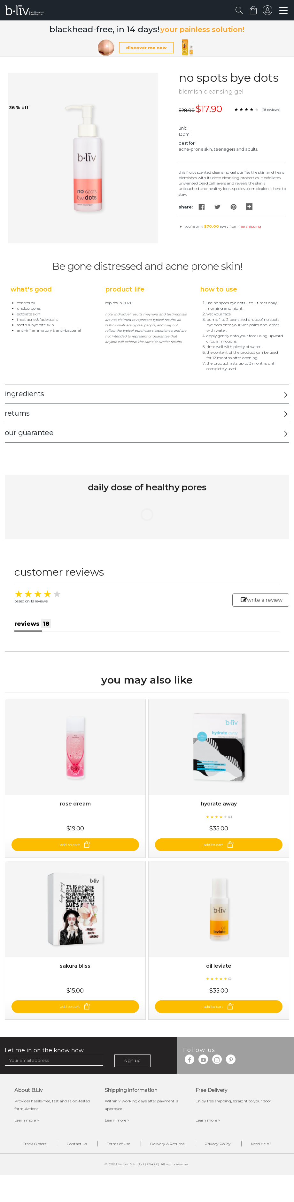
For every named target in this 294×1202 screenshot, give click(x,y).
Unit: (183, 128)
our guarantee (29, 432)
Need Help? (261, 1143)
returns (17, 413)
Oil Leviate (218, 966)
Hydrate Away (219, 804)
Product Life (124, 289)
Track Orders (34, 1143)
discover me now (146, 47)
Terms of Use (118, 1143)
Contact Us (76, 1143)
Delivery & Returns (167, 1143)
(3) (230, 979)
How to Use (218, 289)
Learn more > (26, 1120)
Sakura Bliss (75, 966)
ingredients (24, 393)
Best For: (187, 143)
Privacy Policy (218, 1143)
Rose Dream (75, 804)
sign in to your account (267, 11)
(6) (230, 817)
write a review (261, 600)
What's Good (31, 289)
